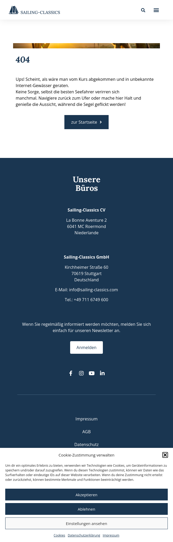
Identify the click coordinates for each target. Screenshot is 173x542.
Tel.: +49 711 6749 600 (86, 300)
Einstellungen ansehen (86, 523)
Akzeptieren (86, 494)
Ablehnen (86, 509)
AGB (86, 432)
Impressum (111, 535)
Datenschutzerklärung (84, 535)
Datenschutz (86, 444)
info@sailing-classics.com (93, 290)
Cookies (59, 535)
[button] (165, 455)
